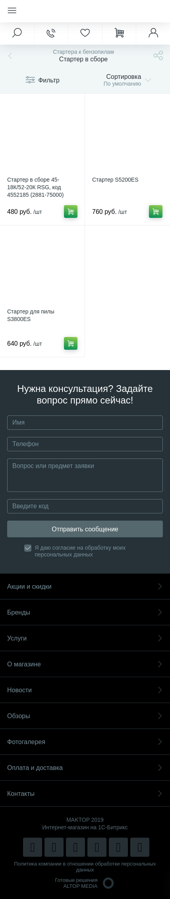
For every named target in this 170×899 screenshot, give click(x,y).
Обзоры (85, 716)
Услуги (85, 638)
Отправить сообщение (85, 529)
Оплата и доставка (85, 767)
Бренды (85, 612)
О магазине (85, 664)
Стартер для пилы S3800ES (30, 315)
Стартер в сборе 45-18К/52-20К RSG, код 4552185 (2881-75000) (35, 187)
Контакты (85, 793)
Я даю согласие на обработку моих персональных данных (80, 551)
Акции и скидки (85, 586)
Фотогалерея (85, 741)
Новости (85, 690)
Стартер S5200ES (115, 179)
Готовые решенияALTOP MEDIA (85, 883)
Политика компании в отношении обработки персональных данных (85, 867)
